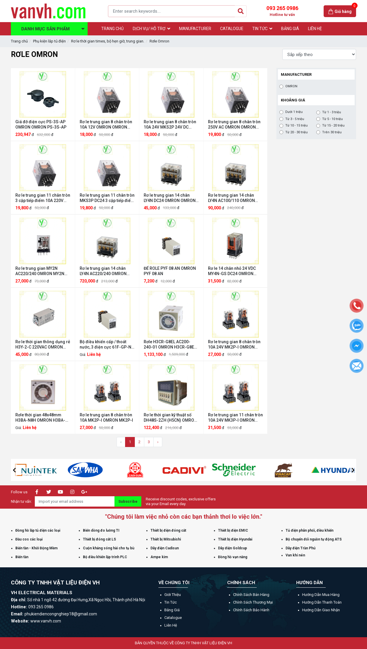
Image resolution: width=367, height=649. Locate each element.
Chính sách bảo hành (251, 610)
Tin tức (170, 602)
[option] (51, 470)
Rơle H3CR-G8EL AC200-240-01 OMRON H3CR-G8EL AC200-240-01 (170, 344)
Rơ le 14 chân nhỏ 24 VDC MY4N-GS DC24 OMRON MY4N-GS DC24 (232, 271)
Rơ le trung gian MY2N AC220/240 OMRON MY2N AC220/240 (39, 271)
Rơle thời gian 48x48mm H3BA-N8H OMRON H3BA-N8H (40, 418)
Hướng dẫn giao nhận (321, 610)
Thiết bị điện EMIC (233, 530)
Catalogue (173, 617)
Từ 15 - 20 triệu (333, 126)
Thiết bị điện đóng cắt (168, 530)
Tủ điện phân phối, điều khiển (309, 530)
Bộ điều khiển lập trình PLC (105, 557)
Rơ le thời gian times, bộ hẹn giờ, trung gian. (107, 41)
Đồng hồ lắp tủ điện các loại (37, 530)
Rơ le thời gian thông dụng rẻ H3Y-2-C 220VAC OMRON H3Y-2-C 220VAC (42, 344)
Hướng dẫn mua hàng (321, 594)
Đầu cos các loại (28, 539)
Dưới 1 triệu (294, 112)
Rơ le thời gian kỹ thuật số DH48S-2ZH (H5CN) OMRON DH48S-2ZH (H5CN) (170, 418)
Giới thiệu (172, 594)
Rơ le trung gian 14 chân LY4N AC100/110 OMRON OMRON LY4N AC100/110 (231, 198)
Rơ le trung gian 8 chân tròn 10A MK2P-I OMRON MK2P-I (106, 418)
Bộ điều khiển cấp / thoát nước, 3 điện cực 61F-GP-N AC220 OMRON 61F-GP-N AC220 (105, 344)
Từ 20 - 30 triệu (296, 132)
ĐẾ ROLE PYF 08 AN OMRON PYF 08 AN (170, 271)
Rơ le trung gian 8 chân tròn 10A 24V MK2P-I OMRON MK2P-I (234, 344)
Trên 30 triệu (332, 132)
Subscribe (127, 501)
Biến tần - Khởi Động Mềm (36, 548)
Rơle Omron (159, 41)
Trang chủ (19, 41)
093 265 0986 (282, 11)
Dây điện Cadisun (164, 548)
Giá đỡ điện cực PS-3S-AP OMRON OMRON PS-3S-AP (40, 124)
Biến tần (21, 557)
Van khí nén (295, 555)
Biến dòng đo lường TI (101, 530)
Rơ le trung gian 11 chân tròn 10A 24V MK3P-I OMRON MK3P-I (235, 418)
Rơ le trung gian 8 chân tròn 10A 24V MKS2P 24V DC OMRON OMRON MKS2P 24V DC (171, 124)
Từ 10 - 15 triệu (296, 126)
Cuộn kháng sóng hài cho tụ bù (108, 548)
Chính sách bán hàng (251, 594)
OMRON (291, 86)
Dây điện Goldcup (232, 548)
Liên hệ (170, 625)
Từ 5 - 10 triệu (332, 119)
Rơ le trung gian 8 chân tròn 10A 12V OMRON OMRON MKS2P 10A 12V (106, 124)
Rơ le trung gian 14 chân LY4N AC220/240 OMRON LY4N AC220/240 (103, 271)
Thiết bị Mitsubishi (165, 539)
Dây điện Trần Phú (300, 548)
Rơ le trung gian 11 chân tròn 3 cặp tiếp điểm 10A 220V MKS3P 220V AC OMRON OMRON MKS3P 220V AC (42, 198)
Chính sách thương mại (253, 602)
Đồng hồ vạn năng (232, 557)
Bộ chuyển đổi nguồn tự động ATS (314, 539)
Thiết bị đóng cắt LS (99, 539)
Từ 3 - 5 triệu (294, 119)
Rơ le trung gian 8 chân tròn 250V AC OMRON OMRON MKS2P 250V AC (234, 124)
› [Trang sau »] (157, 442)
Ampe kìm (159, 557)
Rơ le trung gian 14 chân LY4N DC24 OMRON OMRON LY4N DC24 (170, 198)
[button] (14, 470)
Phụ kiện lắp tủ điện (49, 41)
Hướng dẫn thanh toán (322, 602)
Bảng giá (172, 610)
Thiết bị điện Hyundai (235, 539)
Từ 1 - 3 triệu (331, 112)
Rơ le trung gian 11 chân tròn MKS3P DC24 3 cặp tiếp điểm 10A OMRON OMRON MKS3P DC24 (107, 198)
